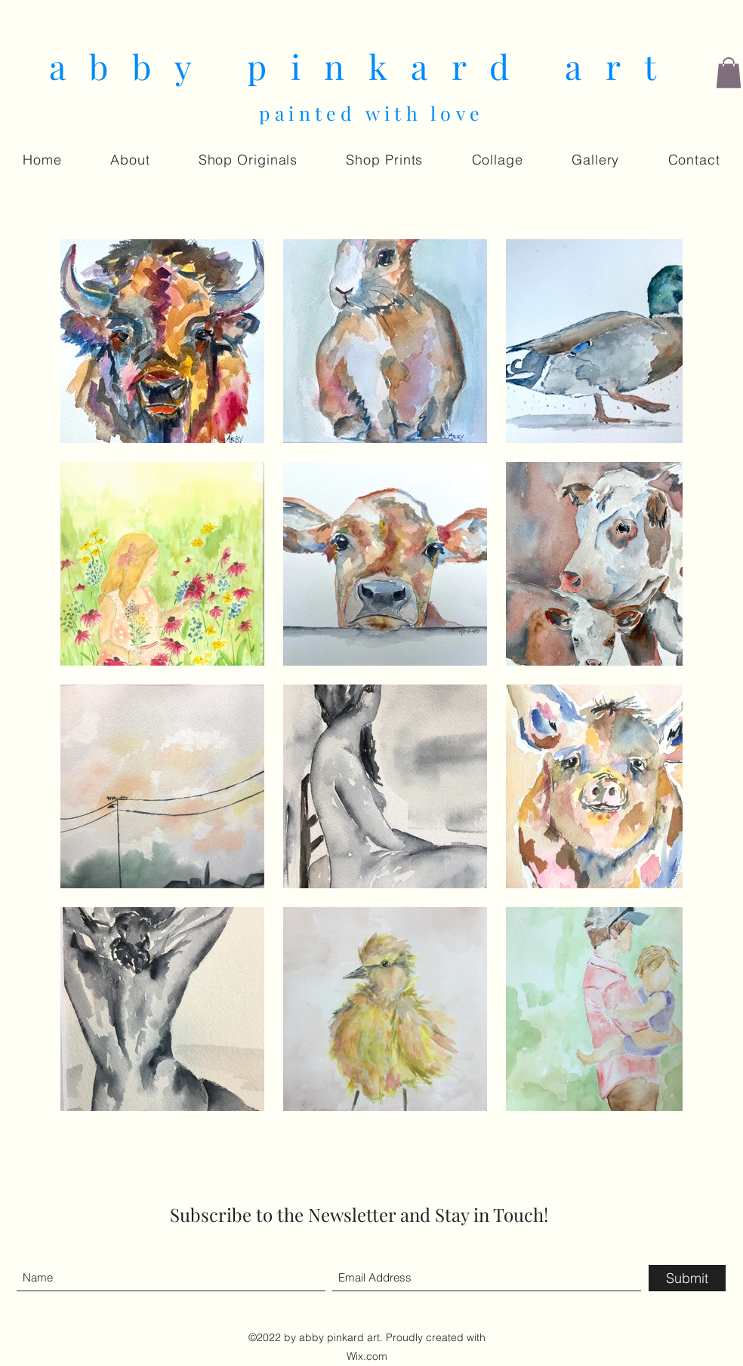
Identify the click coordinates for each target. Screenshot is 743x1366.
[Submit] (687, 1278)
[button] (728, 72)
